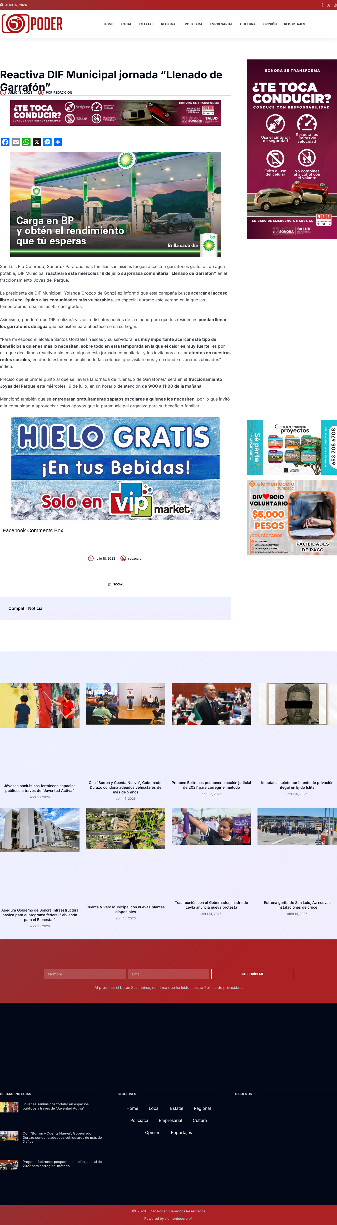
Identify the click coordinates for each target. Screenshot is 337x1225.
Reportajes (294, 24)
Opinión (270, 24)
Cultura (248, 24)
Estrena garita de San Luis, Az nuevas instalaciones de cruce (297, 904)
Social (118, 584)
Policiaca (193, 24)
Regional (169, 24)
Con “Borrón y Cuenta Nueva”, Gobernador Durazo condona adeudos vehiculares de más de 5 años (126, 787)
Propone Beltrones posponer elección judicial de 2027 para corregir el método (211, 784)
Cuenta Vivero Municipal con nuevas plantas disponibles (125, 909)
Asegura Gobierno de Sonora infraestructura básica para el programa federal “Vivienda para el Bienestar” (39, 915)
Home (108, 24)
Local (126, 24)
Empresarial (221, 24)
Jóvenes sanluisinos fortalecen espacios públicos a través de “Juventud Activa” (40, 788)
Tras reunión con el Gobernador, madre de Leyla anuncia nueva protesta (211, 904)
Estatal (146, 24)
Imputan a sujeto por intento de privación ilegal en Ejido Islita (297, 784)
